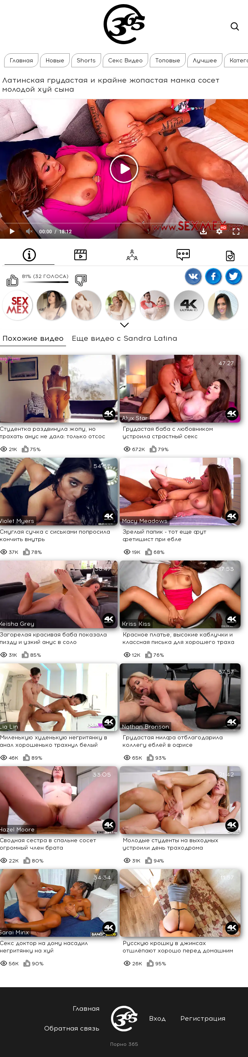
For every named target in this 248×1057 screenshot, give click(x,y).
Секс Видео (125, 60)
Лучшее (205, 60)
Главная (21, 60)
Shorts (86, 60)
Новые (54, 60)
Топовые (167, 60)
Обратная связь (71, 1028)
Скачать (203, 231)
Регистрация (202, 1018)
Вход (157, 1018)
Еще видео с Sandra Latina (124, 338)
